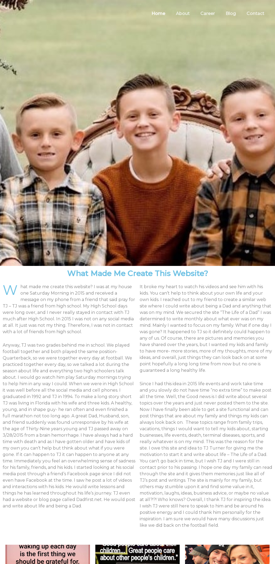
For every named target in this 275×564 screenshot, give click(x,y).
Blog (234, 13)
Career (213, 13)
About (190, 13)
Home (168, 13)
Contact (256, 13)
